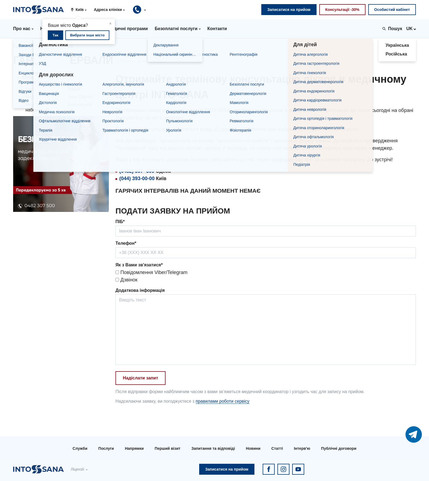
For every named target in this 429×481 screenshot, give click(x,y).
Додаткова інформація (140, 290)
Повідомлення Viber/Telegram (151, 272)
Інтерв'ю (302, 448)
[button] (80, 9)
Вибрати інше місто (87, 35)
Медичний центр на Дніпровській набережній (58, 107)
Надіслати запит (140, 378)
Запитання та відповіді (213, 448)
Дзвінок (126, 280)
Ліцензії (77, 469)
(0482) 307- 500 (136, 171)
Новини (253, 448)
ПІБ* (120, 221)
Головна (22, 46)
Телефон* (125, 243)
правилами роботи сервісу (223, 401)
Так (55, 35)
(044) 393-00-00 (137, 178)
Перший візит (167, 448)
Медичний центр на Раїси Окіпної (59, 96)
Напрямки (134, 448)
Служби (80, 448)
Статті (277, 448)
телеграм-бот (287, 159)
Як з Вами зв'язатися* (139, 265)
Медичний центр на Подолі (52, 89)
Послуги (106, 448)
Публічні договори (338, 448)
